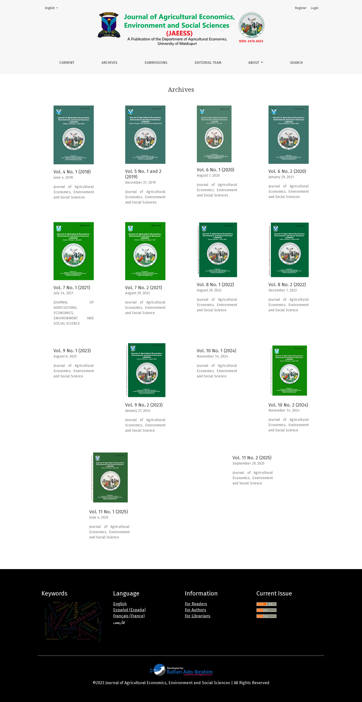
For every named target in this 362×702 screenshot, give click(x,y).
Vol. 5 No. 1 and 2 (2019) (143, 174)
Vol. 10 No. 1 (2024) (216, 351)
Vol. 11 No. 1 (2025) (108, 512)
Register (300, 8)
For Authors (195, 610)
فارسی (119, 622)
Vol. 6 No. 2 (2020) (287, 171)
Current (66, 63)
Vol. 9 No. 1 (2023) (72, 351)
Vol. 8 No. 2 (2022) (287, 284)
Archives (109, 63)
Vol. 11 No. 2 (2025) (252, 458)
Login (315, 8)
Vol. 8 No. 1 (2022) (215, 284)
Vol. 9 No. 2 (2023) (144, 405)
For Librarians (197, 616)
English (53, 8)
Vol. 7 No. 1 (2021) (72, 287)
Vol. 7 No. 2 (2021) (143, 287)
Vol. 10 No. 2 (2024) (288, 405)
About (254, 63)
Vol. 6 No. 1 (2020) (215, 170)
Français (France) (129, 616)
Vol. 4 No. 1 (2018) (72, 172)
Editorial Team (208, 63)
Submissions (156, 63)
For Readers (196, 603)
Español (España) (129, 610)
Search (296, 63)
